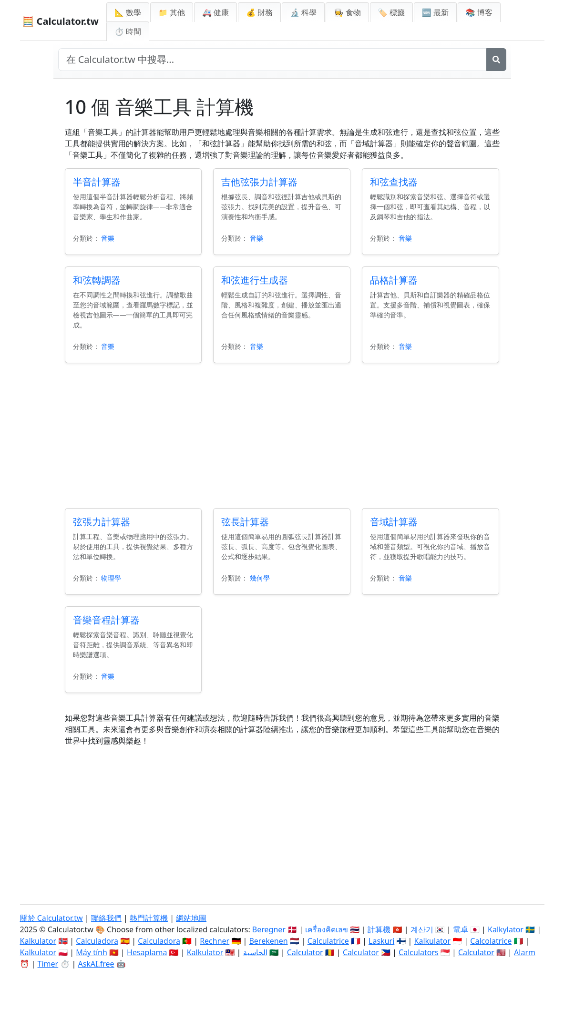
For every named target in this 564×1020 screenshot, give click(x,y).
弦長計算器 (245, 521)
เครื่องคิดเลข (326, 929)
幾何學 (260, 577)
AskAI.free (96, 964)
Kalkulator (38, 941)
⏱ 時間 (127, 31)
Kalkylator (505, 929)
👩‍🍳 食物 (347, 12)
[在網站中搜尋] (272, 59)
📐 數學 (127, 12)
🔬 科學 (303, 12)
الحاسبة (255, 952)
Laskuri (381, 941)
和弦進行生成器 (254, 280)
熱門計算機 (149, 918)
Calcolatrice (491, 941)
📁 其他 (171, 12)
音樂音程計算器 (106, 619)
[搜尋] (496, 59)
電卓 (460, 929)
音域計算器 (394, 521)
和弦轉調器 (97, 280)
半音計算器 (97, 181)
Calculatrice (328, 941)
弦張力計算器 (101, 521)
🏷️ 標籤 (391, 12)
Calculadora (97, 941)
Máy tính (91, 952)
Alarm (524, 952)
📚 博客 (479, 12)
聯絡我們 (106, 918)
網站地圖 (191, 918)
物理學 (111, 577)
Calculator (305, 952)
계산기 (421, 929)
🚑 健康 (215, 12)
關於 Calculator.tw (51, 918)
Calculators (419, 952)
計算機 (379, 929)
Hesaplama (147, 952)
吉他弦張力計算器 (259, 181)
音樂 (107, 238)
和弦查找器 (394, 181)
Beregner (269, 929)
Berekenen (268, 941)
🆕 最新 (435, 12)
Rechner (214, 941)
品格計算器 (394, 280)
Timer (48, 964)
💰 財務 (259, 12)
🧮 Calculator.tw (60, 21)
